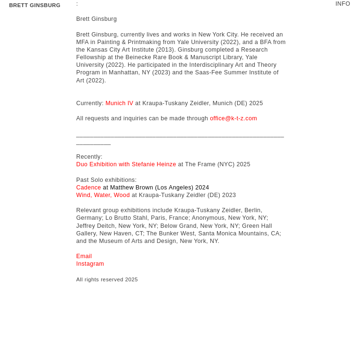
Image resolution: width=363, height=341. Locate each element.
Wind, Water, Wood (103, 195)
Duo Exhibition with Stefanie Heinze (126, 164)
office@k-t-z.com (233, 118)
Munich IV (119, 103)
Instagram (90, 263)
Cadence (88, 187)
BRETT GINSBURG (34, 5)
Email (84, 256)
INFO (343, 3)
